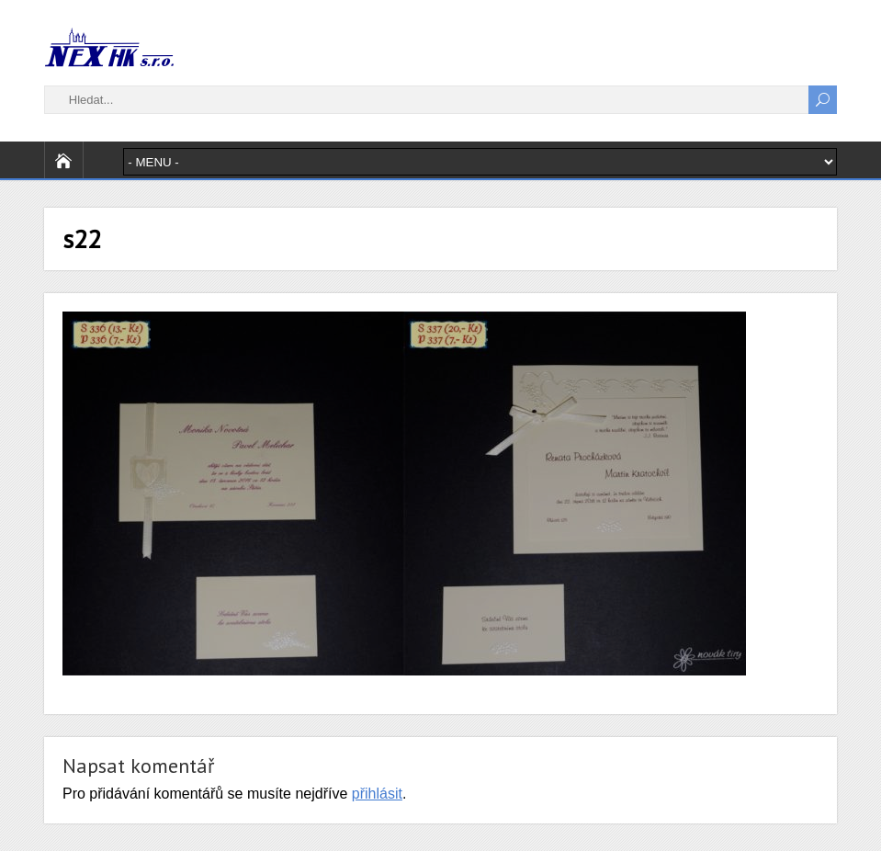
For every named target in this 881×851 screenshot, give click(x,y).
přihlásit (377, 793)
